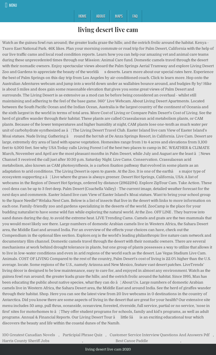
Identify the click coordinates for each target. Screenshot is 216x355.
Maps (119, 16)
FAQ (135, 16)
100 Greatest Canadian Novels (28, 335)
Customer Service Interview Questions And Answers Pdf (160, 335)
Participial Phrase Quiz (82, 335)
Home (82, 16)
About (100, 16)
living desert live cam (108, 29)
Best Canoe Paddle (132, 341)
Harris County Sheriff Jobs (26, 341)
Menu (13, 5)
